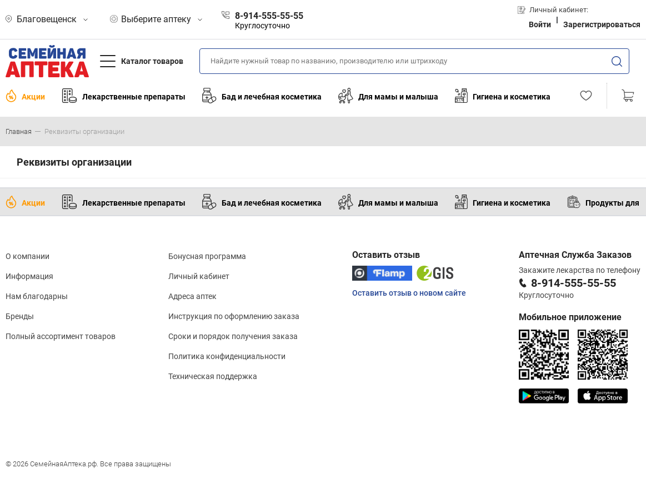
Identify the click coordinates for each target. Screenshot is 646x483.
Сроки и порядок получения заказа (233, 336)
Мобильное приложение (570, 317)
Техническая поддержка (212, 376)
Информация (29, 276)
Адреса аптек (192, 296)
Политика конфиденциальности (227, 356)
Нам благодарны (37, 296)
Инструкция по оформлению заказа (233, 316)
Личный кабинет (198, 276)
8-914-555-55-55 (573, 283)
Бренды (20, 316)
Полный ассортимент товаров (61, 336)
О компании (27, 256)
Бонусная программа (207, 256)
